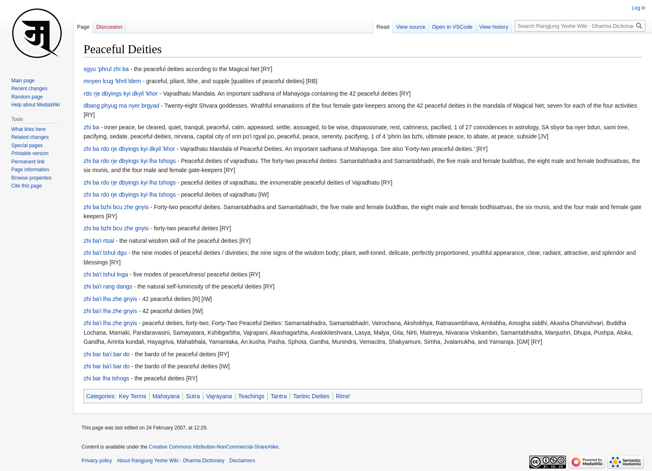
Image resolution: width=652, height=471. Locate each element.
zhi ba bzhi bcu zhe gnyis (116, 207)
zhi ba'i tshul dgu (105, 252)
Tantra (279, 396)
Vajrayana (219, 396)
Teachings (251, 396)
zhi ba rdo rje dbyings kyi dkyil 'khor (129, 148)
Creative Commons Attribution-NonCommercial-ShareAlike (213, 447)
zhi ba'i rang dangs (108, 286)
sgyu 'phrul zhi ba (106, 69)
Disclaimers (242, 461)
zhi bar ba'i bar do (107, 354)
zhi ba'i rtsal (99, 240)
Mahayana (166, 396)
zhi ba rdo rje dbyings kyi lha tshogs (130, 161)
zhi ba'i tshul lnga (106, 274)
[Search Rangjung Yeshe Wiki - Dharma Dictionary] (580, 26)
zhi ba (91, 127)
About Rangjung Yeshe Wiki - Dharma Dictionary (170, 461)
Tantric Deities (311, 396)
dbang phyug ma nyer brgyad (121, 105)
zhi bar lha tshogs (106, 378)
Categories (100, 396)
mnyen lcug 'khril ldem (112, 81)
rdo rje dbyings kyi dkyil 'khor (121, 93)
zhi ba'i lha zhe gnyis (110, 299)
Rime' (343, 396)
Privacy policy (97, 461)
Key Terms (132, 396)
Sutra (193, 396)
